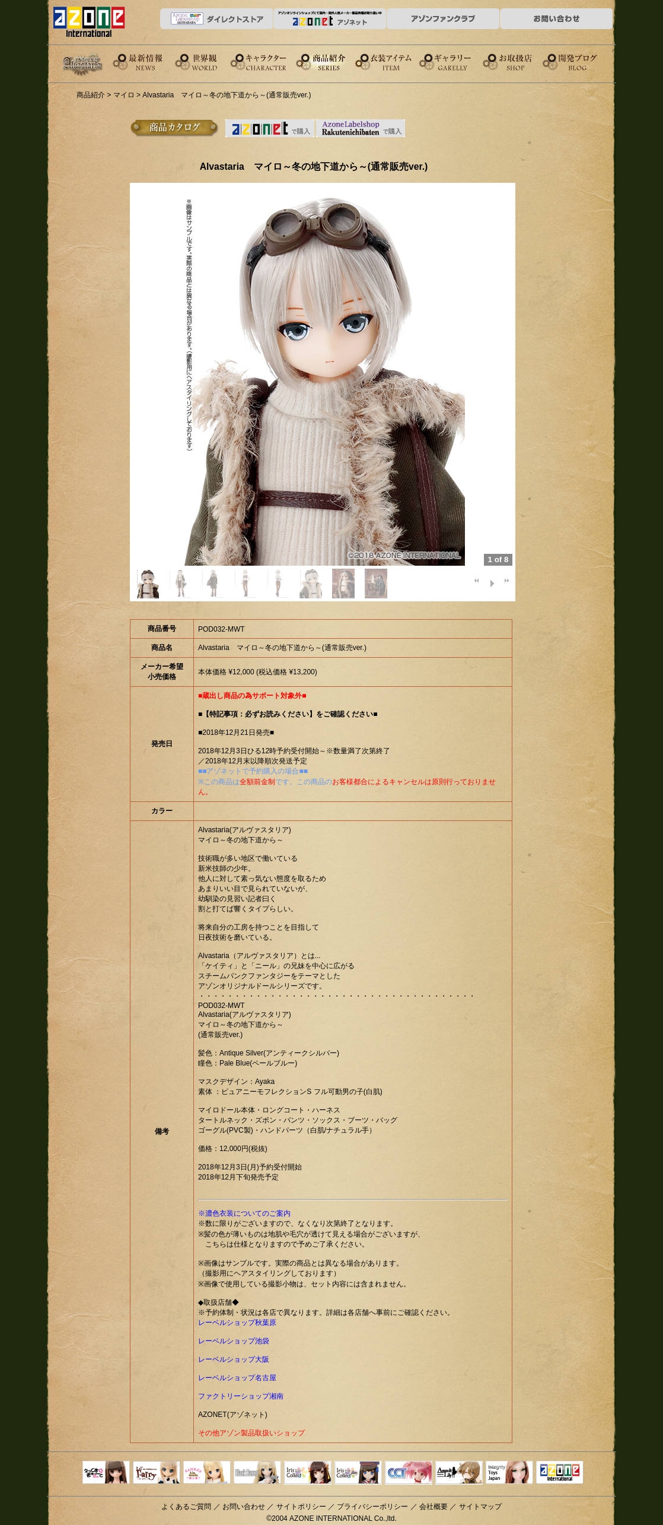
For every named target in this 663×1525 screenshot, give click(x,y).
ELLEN (358, 1473)
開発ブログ (583, 61)
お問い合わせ (243, 1506)
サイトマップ (480, 1506)
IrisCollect (308, 1473)
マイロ (124, 95)
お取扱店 (520, 61)
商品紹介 (332, 61)
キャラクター (269, 61)
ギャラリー (457, 61)
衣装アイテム (395, 61)
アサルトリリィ (459, 1473)
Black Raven (257, 1473)
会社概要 (433, 1506)
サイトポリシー (301, 1506)
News (143, 61)
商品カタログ (174, 128)
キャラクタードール (408, 1473)
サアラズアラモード (207, 1473)
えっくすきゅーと (106, 1473)
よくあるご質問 (186, 1506)
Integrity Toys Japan (509, 1473)
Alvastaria (85, 64)
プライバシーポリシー (372, 1506)
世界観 (206, 61)
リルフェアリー (156, 1473)
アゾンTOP (560, 1473)
